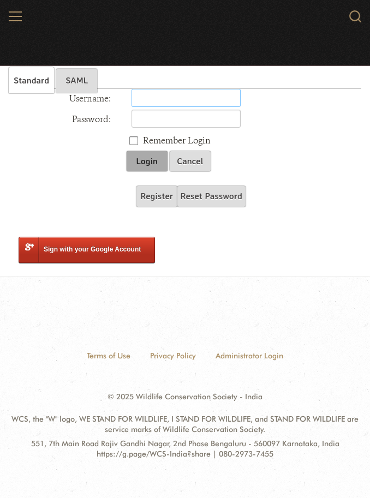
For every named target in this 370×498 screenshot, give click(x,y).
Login (147, 160)
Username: (90, 98)
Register (156, 195)
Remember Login (177, 140)
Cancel (190, 160)
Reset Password (211, 195)
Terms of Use (108, 355)
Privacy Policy (173, 355)
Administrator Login (249, 355)
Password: (91, 119)
